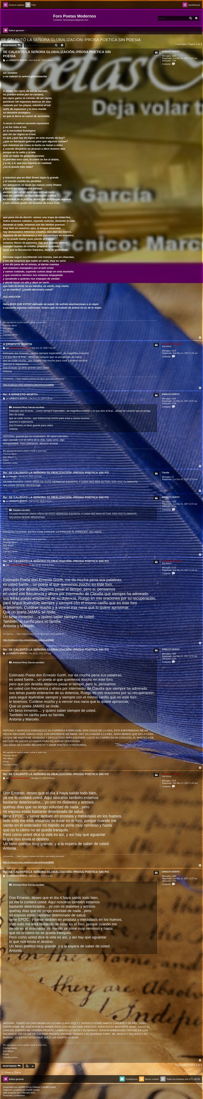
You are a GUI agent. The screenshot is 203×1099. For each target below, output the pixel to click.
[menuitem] (30, 5)
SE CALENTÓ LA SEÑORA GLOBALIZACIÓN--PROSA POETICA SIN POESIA (71, 40)
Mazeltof (26, 1093)
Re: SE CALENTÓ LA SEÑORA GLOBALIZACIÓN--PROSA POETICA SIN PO (56, 472)
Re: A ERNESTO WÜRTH (20, 394)
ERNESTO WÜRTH (170, 51)
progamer (12, 1093)
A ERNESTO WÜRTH (17, 344)
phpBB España (32, 1090)
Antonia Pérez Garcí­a (172, 344)
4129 (173, 351)
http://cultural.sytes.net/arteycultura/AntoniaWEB (28, 385)
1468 (173, 56)
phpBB (21, 1087)
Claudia (165, 473)
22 (172, 477)
